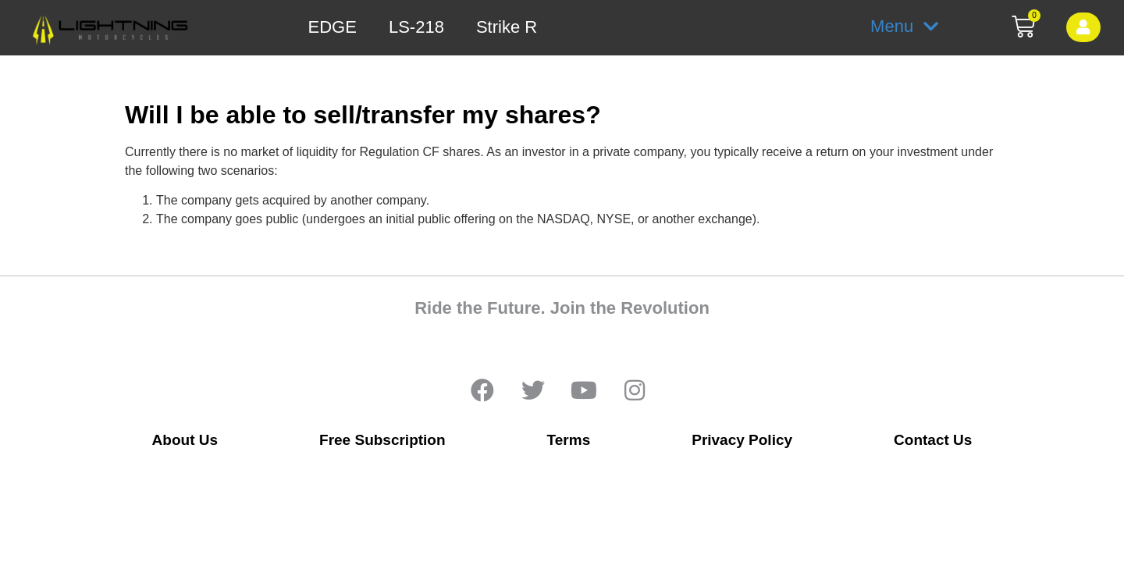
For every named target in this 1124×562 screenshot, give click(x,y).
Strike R (506, 27)
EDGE (332, 27)
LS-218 (416, 27)
